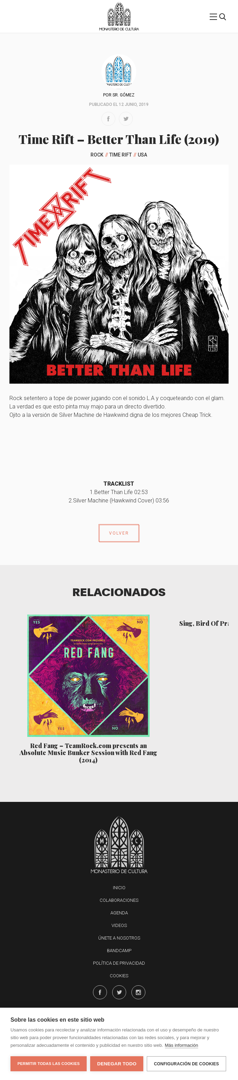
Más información (181, 1045)
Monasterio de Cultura (119, 29)
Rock (97, 155)
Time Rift (120, 155)
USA (142, 155)
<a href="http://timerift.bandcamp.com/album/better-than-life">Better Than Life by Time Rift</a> (119, 447)
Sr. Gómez (124, 95)
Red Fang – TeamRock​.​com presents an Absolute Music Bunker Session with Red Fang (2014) (88, 752)
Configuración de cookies (186, 1063)
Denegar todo (116, 1063)
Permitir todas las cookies (48, 1063)
